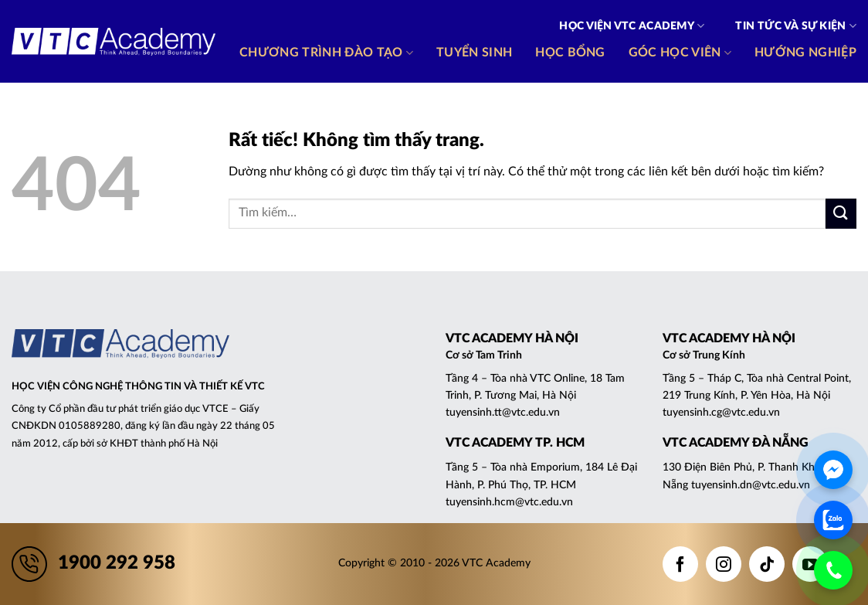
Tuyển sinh (474, 52)
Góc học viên (680, 53)
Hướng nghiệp (805, 52)
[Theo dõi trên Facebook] (680, 564)
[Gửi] (841, 214)
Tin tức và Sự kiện (795, 26)
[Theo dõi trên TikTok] (767, 564)
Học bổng (570, 52)
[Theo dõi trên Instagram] (723, 564)
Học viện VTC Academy (631, 26)
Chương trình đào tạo (326, 53)
